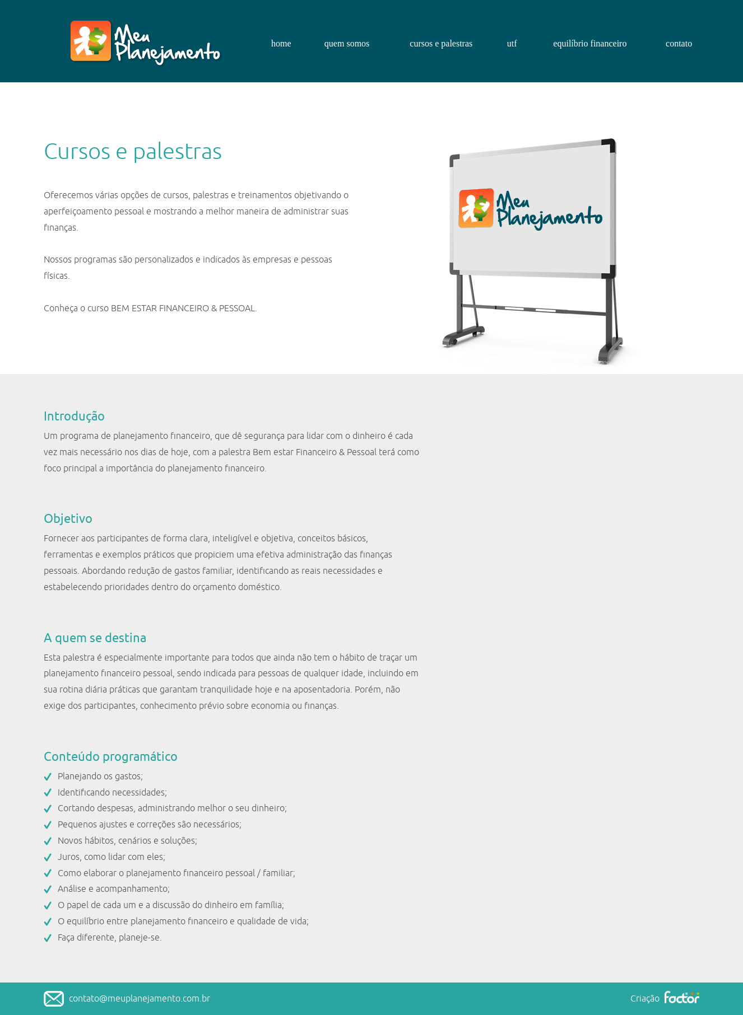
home (281, 43)
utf (512, 43)
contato (679, 43)
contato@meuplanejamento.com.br (139, 998)
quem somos (346, 43)
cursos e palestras (441, 43)
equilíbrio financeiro (589, 43)
